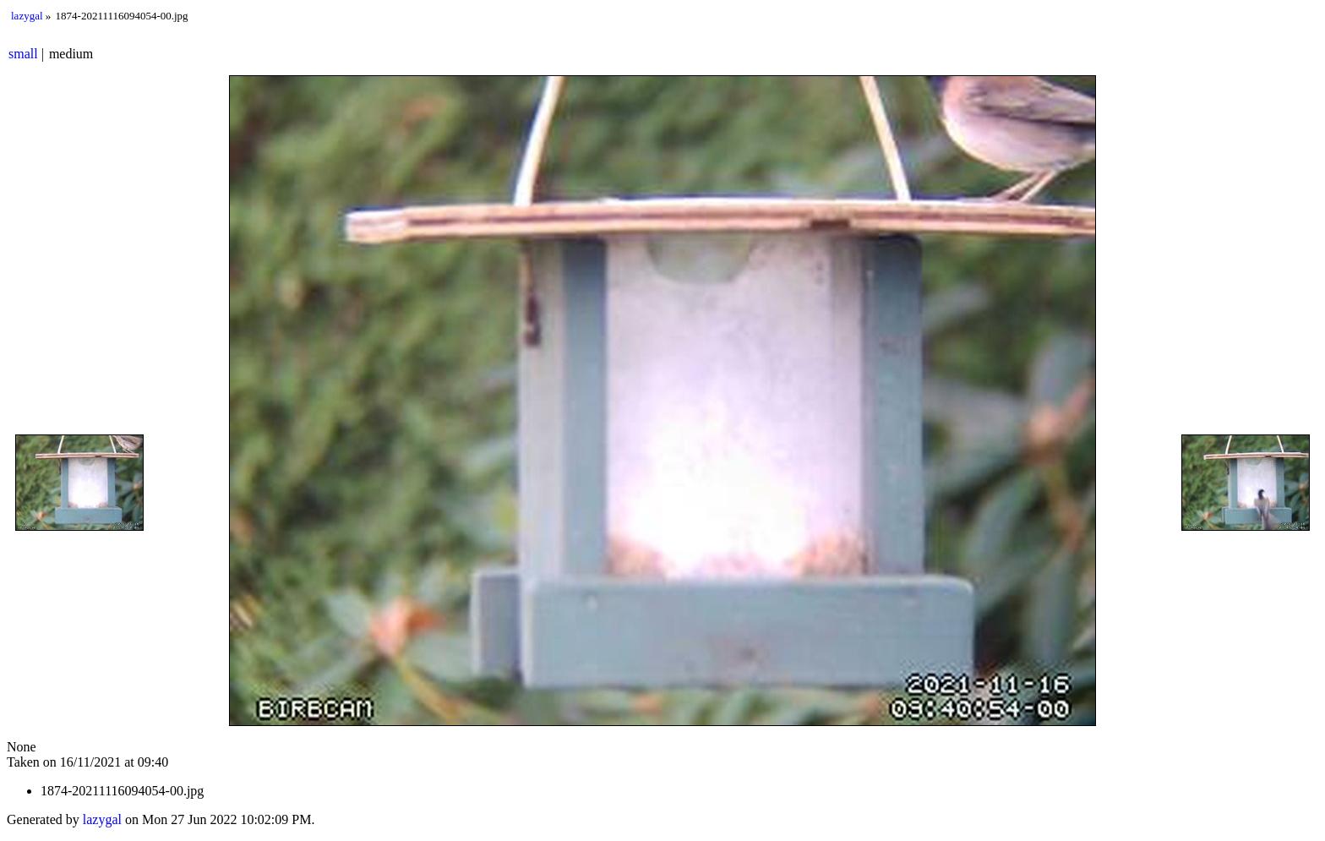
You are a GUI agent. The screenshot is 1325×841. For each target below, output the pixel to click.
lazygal (27, 15)
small (23, 53)
